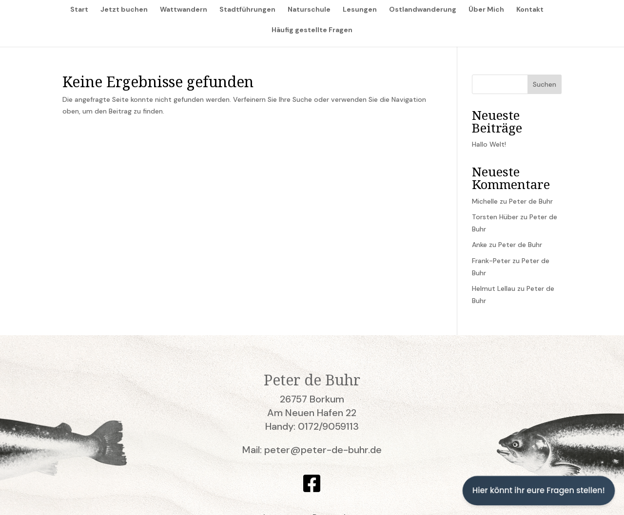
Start (79, 10)
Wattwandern (183, 10)
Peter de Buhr (531, 201)
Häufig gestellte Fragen (312, 30)
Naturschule (309, 10)
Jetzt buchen (124, 10)
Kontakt (530, 10)
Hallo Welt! (489, 144)
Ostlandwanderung (422, 10)
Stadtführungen (247, 10)
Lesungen (360, 10)
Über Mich (486, 10)
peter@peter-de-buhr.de (323, 449)
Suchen (544, 84)
